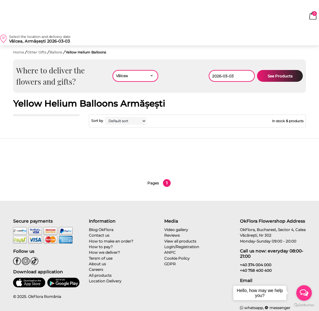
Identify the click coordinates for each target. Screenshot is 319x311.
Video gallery (176, 229)
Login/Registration (181, 246)
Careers (96, 269)
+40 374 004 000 (255, 264)
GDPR (170, 264)
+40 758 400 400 (256, 270)
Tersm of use (100, 258)
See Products (280, 76)
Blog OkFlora (101, 229)
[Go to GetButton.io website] (304, 305)
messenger (277, 307)
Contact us (99, 235)
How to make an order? (111, 241)
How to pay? (101, 246)
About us (97, 264)
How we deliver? (104, 252)
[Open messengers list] (304, 293)
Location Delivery (105, 281)
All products (100, 275)
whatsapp (251, 307)
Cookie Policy (177, 258)
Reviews (172, 235)
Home (18, 52)
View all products (180, 241)
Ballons (56, 52)
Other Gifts (37, 52)
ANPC (170, 252)
